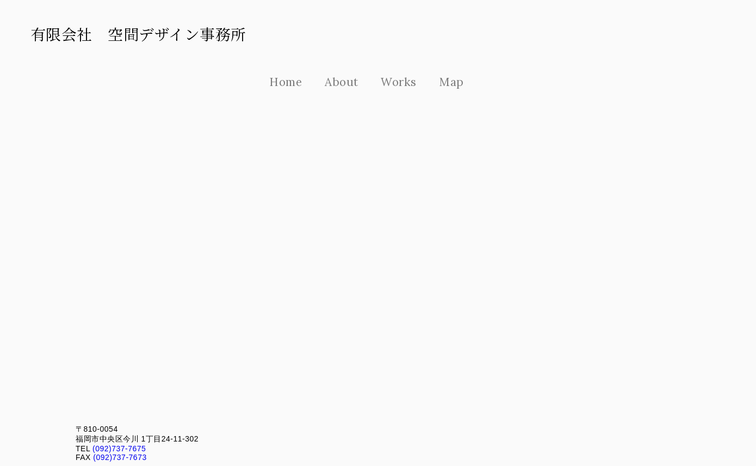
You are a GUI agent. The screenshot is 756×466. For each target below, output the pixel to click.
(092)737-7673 (119, 457)
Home (285, 82)
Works (399, 82)
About (341, 82)
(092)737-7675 (118, 448)
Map (451, 82)
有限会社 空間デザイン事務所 (138, 34)
